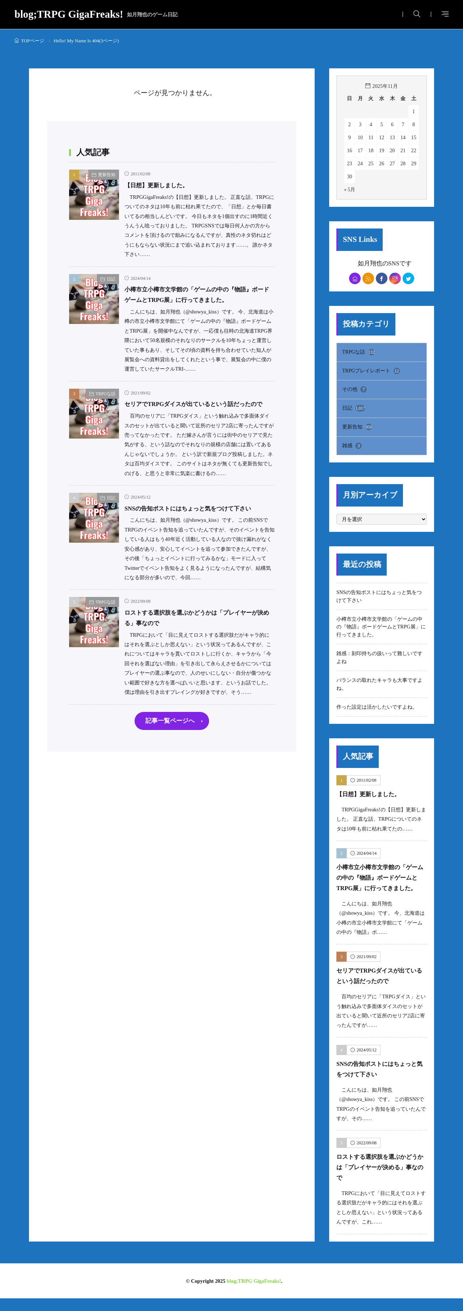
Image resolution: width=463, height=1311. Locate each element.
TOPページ (32, 40)
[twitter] (410, 279)
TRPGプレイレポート (371, 372)
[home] (353, 279)
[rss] (367, 279)
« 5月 (350, 189)
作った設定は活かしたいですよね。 (376, 709)
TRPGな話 (105, 404)
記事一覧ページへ (170, 752)
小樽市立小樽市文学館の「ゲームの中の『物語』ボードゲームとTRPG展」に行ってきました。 (195, 299)
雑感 (352, 448)
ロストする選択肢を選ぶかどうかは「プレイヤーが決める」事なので (381, 1180)
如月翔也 (370, 263)
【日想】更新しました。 (162, 185)
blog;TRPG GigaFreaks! (96, 14)
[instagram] (396, 279)
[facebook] (381, 279)
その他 (354, 391)
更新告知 (106, 174)
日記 (111, 279)
